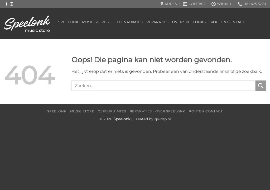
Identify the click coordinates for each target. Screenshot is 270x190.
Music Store (96, 22)
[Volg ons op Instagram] (11, 4)
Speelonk (68, 22)
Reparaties (157, 22)
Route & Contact (227, 22)
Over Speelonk (189, 22)
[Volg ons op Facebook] (6, 4)
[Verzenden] (260, 85)
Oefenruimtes (128, 22)
